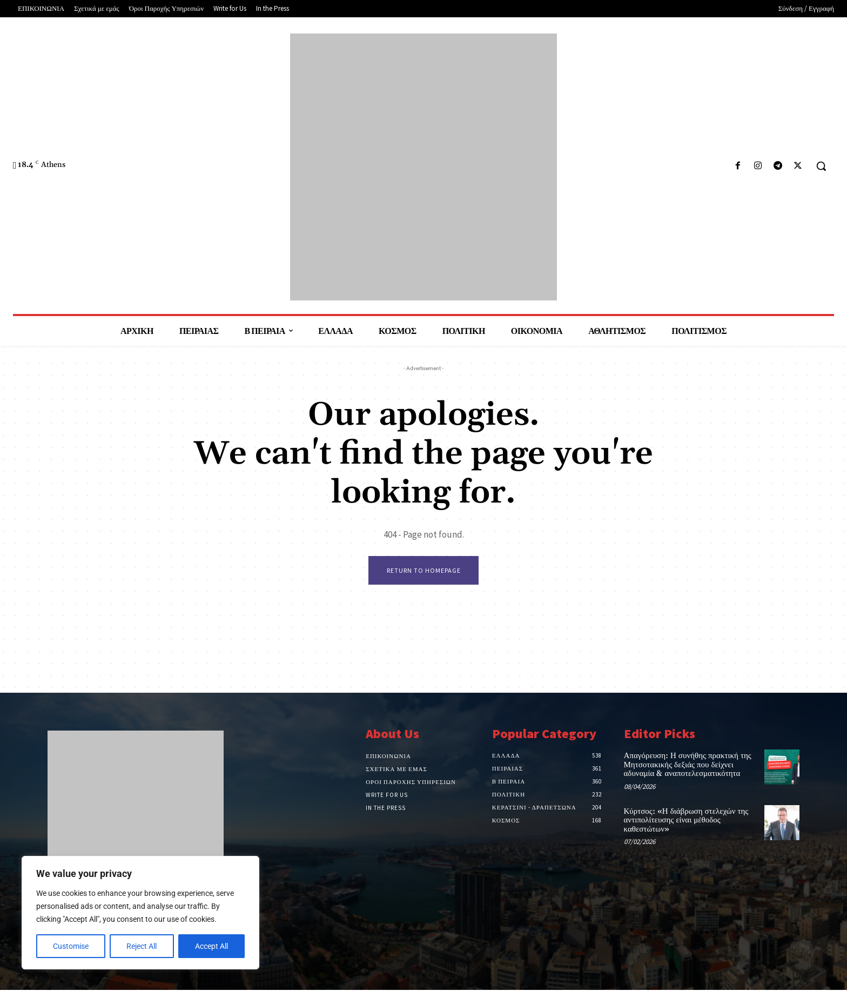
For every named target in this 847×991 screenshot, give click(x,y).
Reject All (141, 946)
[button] (821, 166)
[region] (140, 912)
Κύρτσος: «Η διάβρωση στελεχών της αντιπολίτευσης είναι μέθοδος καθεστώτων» (686, 821)
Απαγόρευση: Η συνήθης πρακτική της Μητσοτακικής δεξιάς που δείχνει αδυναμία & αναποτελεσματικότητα (687, 766)
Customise (71, 946)
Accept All (211, 946)
